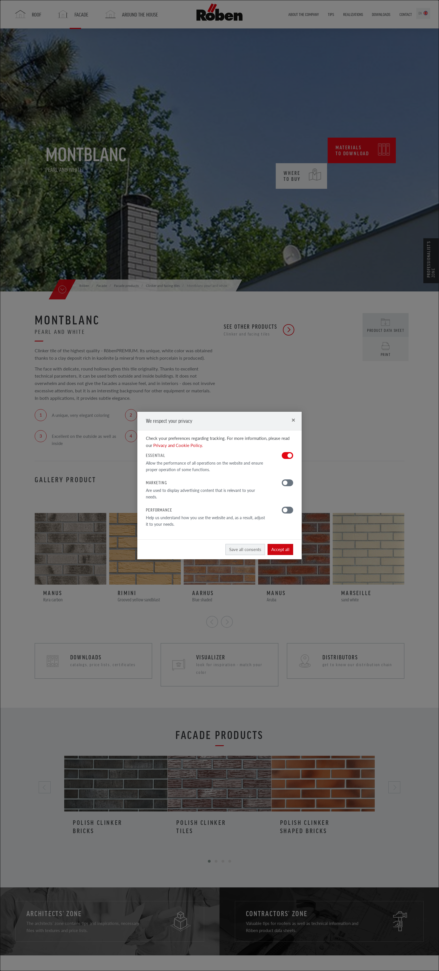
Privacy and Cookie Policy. (178, 445)
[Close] (293, 420)
